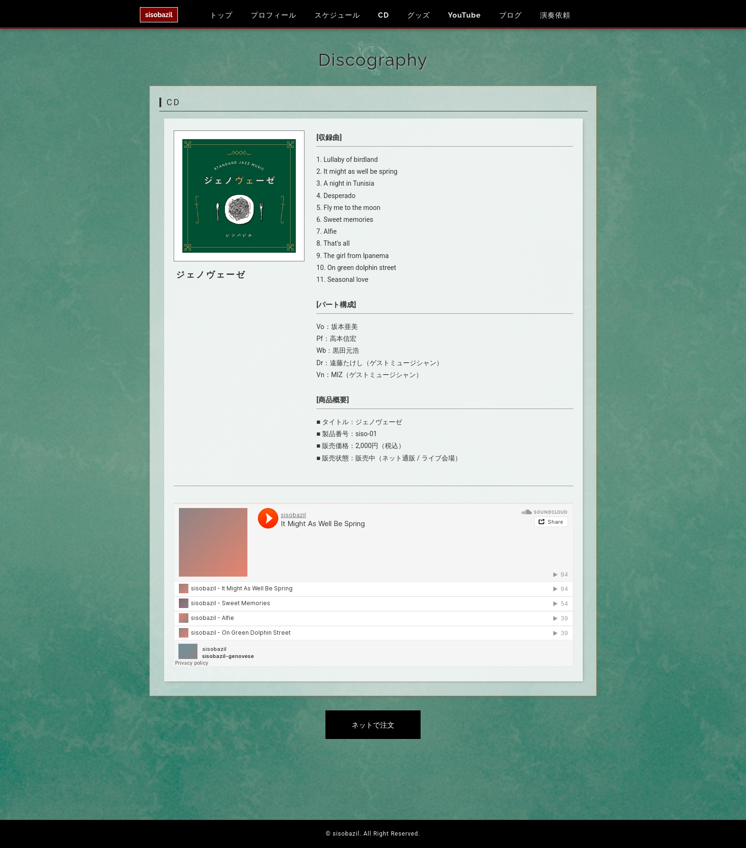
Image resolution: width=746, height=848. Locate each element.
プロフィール (273, 15)
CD (383, 15)
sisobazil (159, 15)
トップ (221, 15)
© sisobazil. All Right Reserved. (373, 833)
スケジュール (337, 15)
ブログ (510, 15)
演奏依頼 (555, 15)
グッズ (418, 15)
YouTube (464, 15)
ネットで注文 (373, 725)
